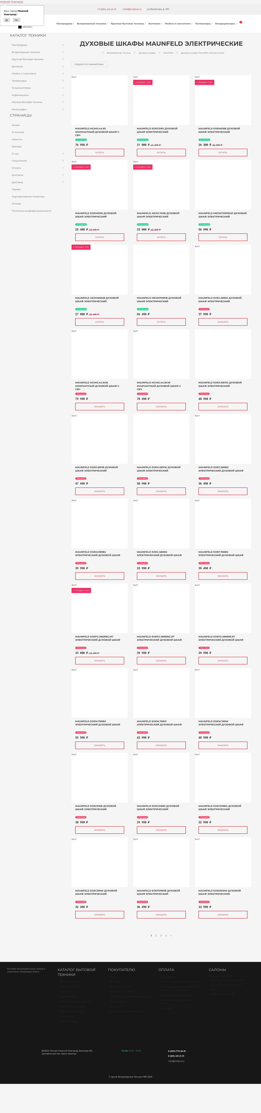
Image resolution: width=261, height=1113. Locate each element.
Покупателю (38, 160)
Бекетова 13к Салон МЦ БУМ (228, 981)
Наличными (167, 978)
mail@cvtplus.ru (132, 9)
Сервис (16, 189)
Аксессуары (38, 109)
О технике (18, 132)
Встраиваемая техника (93, 23)
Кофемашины (38, 95)
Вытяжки (156, 23)
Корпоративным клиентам (28, 196)
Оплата (38, 168)
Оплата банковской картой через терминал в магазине (180, 990)
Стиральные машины (72, 1008)
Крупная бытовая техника (129, 23)
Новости (17, 139)
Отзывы (16, 203)
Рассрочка (166, 1010)
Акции (16, 125)
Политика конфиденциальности (31, 210)
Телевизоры (204, 23)
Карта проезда (68, 1053)
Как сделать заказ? (121, 988)
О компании (117, 1003)
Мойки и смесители (179, 23)
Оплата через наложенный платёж (177, 1003)
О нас (38, 153)
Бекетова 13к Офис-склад (226, 986)
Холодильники (68, 998)
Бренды (17, 146)
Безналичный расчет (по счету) (179, 983)
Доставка (38, 182)
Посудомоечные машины (75, 1003)
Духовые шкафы (69, 983)
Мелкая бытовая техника (38, 102)
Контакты (38, 175)
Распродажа (66, 23)
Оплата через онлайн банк (176, 996)
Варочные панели (70, 988)
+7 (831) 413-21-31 (106, 9)
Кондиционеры (226, 23)
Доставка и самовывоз (124, 993)
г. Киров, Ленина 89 (223, 995)
